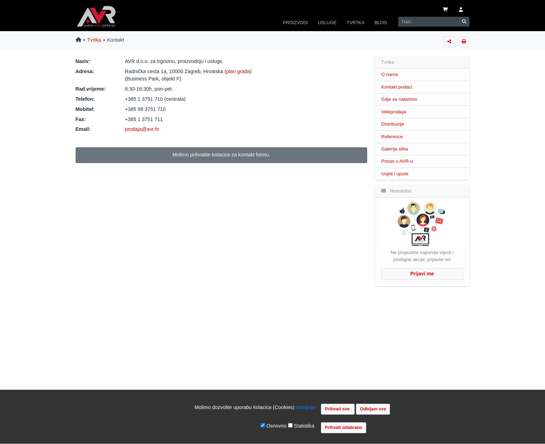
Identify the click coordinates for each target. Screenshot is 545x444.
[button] (460, 10)
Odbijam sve (373, 409)
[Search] (428, 22)
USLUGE (327, 22)
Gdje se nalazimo (399, 99)
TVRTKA (355, 22)
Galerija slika (394, 148)
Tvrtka (94, 40)
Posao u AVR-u (397, 161)
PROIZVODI (295, 22)
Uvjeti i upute (394, 173)
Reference (392, 136)
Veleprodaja (393, 111)
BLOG (381, 22)
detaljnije (306, 407)
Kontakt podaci (396, 87)
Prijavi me (422, 273)
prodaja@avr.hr (142, 129)
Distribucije (392, 124)
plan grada (238, 71)
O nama (389, 74)
